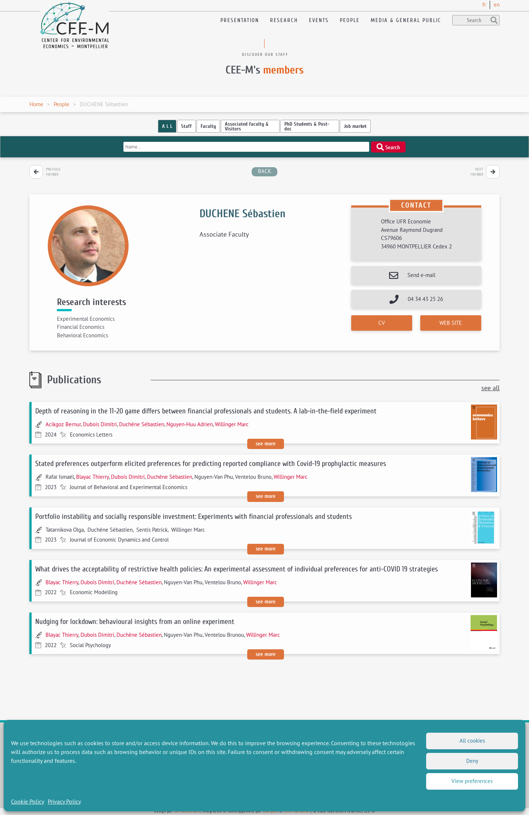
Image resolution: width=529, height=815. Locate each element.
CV (381, 322)
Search (388, 147)
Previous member (53, 171)
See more (266, 444)
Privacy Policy (64, 801)
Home (36, 104)
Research (284, 20)
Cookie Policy (27, 801)
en (497, 4)
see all (490, 388)
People (350, 20)
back (264, 171)
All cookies (472, 740)
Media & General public (406, 20)
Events (319, 20)
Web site (450, 322)
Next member (477, 171)
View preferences (472, 781)
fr (484, 4)
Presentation (239, 20)
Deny (472, 760)
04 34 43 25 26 (425, 298)
